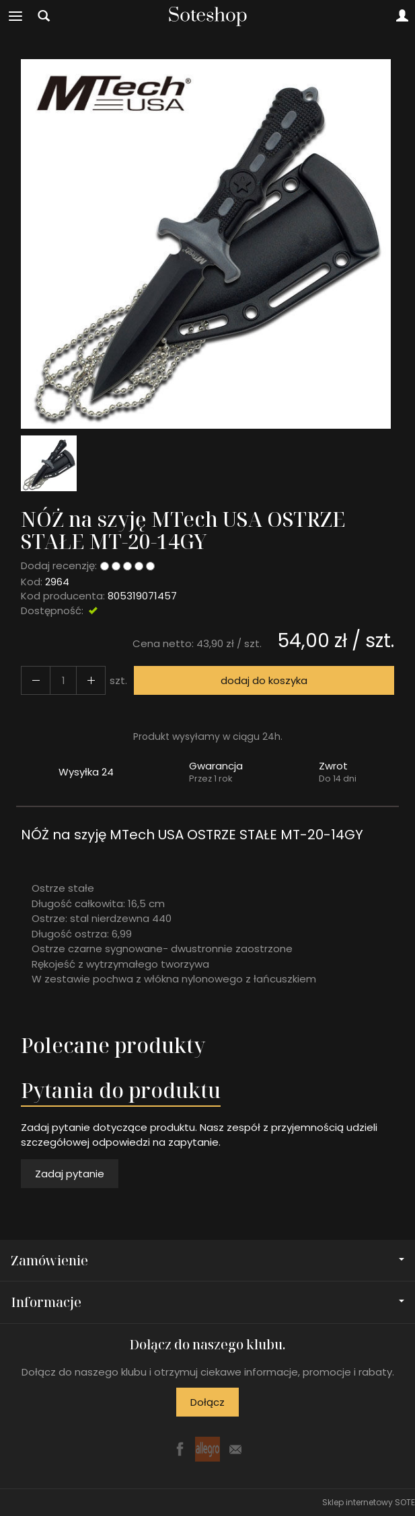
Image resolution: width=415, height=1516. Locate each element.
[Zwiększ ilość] (35, 680)
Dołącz (207, 1402)
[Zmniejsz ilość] (91, 680)
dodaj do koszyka (264, 680)
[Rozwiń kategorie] (15, 16)
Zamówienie (207, 1260)
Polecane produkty (113, 1045)
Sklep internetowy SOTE (368, 1502)
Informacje (207, 1302)
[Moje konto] (402, 16)
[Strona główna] (208, 16)
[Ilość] (63, 680)
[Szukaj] (43, 16)
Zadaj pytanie (69, 1174)
